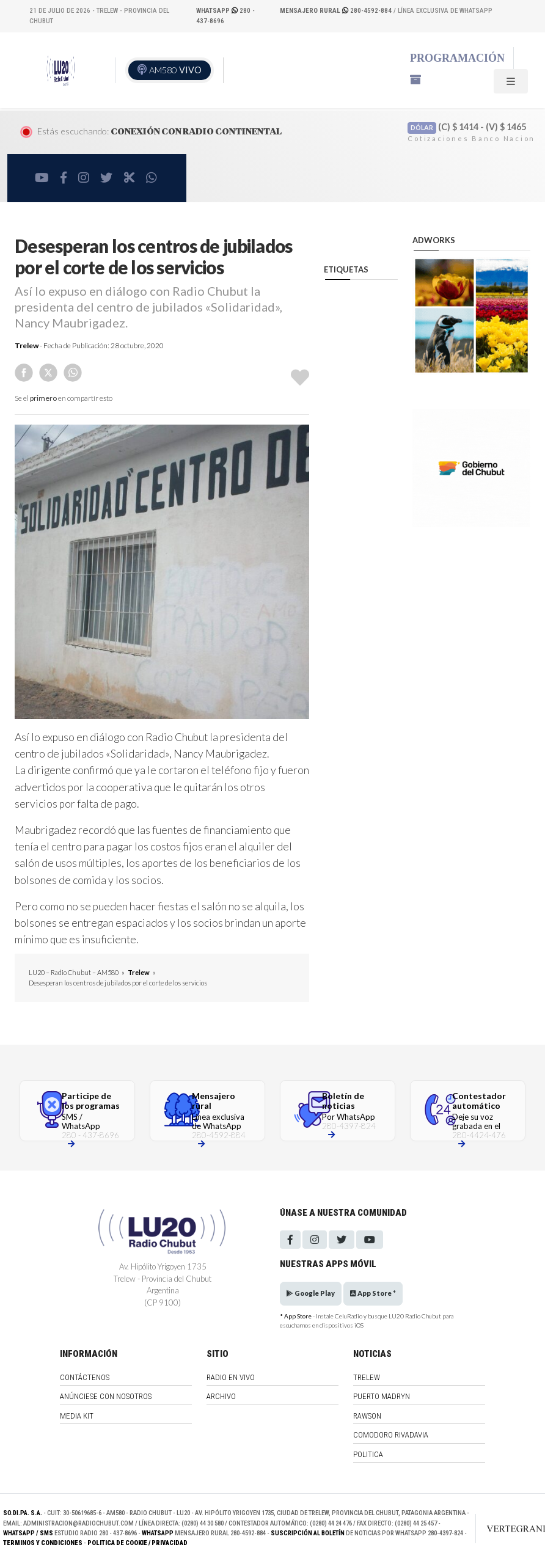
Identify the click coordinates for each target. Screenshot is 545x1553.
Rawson (367, 1415)
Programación (457, 58)
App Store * (373, 1293)
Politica (368, 1454)
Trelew (26, 345)
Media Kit (76, 1415)
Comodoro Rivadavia (390, 1434)
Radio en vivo (231, 1377)
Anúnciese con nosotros (106, 1396)
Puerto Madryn (381, 1396)
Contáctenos (84, 1377)
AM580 (175, 70)
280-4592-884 (336, 11)
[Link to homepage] (509, 1528)
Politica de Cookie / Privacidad (137, 1543)
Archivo (221, 1396)
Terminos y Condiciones (42, 1543)
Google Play (311, 1293)
